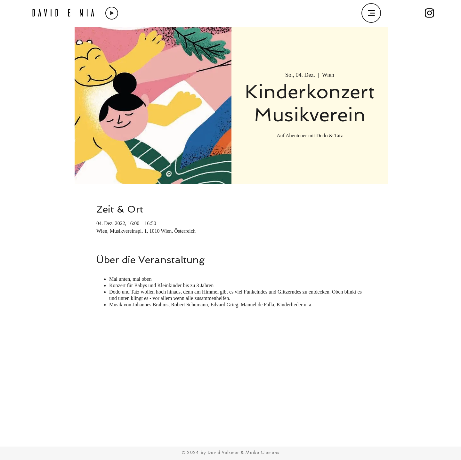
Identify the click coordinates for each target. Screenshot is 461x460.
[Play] (111, 13)
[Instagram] (429, 13)
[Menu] (371, 13)
